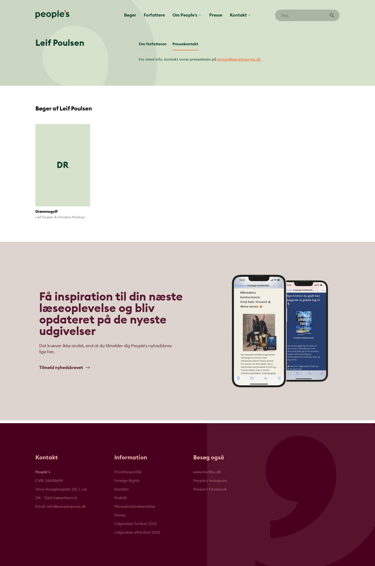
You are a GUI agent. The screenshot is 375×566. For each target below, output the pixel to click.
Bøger (130, 15)
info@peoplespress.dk (66, 506)
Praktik (120, 498)
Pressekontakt (185, 44)
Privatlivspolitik (128, 472)
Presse (215, 15)
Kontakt (121, 489)
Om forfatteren (153, 44)
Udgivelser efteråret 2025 (137, 532)
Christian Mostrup (71, 217)
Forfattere (154, 15)
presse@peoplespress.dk (239, 59)
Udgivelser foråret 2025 (135, 524)
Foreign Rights (127, 481)
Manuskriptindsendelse (134, 506)
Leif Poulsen (44, 217)
